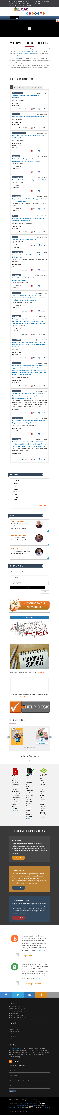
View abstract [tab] (23, 108)
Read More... (41, 673)
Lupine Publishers (16, 1050)
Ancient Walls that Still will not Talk (24, 239)
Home (11, 1029)
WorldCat (15, 492)
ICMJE (14, 494)
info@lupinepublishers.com (18, 1019)
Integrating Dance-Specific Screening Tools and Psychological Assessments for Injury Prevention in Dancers (28, 344)
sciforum (15, 497)
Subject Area (13, 1036)
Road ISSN (16, 481)
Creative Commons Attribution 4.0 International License (25, 1107)
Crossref (15, 483)
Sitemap (29, 5)
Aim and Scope (13, 1031)
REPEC (15, 500)
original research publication (27, 53)
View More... (43, 505)
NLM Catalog (12, 5)
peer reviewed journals (27, 51)
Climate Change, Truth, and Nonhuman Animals (28, 116)
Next (40, 87)
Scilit (14, 486)
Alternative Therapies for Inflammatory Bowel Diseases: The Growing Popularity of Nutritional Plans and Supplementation (28, 396)
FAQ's (19, 5)
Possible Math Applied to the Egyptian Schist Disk (29, 180)
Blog (24, 5)
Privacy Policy (47, 1109)
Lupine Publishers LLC (29, 1105)
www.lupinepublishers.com (15, 1109)
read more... (15, 812)
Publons (15, 489)
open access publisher (41, 49)
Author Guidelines (14, 1033)
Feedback (14, 1063)
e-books (29, 617)
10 (35, 87)
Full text (41, 109)
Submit (45, 591)
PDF (33, 109)
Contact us (12, 1038)
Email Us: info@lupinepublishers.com (20, 1)
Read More (18, 859)
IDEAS (14, 502)
